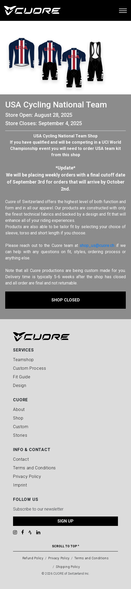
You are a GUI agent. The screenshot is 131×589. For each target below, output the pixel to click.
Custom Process (29, 368)
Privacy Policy (27, 476)
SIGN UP (65, 521)
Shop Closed (65, 299)
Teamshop (23, 359)
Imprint (20, 485)
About (19, 409)
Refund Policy (33, 558)
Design (19, 385)
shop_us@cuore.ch (97, 245)
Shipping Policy (68, 567)
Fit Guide (21, 376)
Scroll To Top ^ (65, 546)
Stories (20, 435)
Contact (21, 459)
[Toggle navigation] (123, 10)
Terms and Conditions (34, 467)
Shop (18, 418)
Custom (20, 426)
